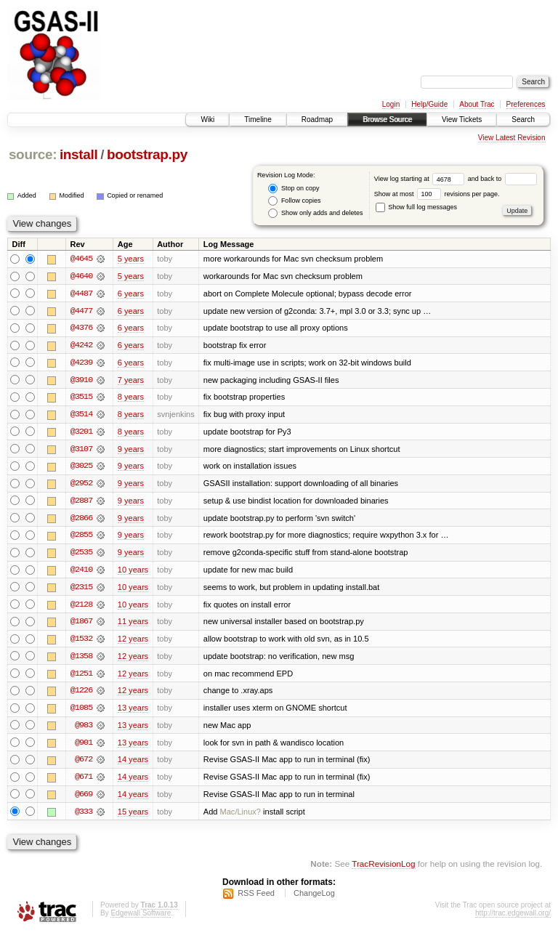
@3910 (81, 381)
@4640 (81, 276)
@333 (83, 816)
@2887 (81, 503)
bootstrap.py (147, 154)
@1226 (81, 694)
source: (33, 154)
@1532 (81, 642)
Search (523, 120)
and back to (502, 178)
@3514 (81, 415)
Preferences (526, 104)
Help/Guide (429, 104)
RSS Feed (256, 898)
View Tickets (462, 120)
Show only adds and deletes (315, 213)
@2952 (81, 485)
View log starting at (421, 178)
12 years (133, 642)
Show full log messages (416, 207)
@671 (83, 782)
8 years (131, 398)
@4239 (81, 363)
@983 (83, 729)
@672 (83, 764)
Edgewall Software (140, 919)
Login (391, 104)
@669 (83, 799)
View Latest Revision (512, 138)
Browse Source (387, 120)
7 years (131, 380)
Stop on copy (293, 188)
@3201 (81, 433)
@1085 (81, 712)
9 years (131, 450)
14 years (133, 764)
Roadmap (317, 120)
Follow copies (294, 201)
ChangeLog (314, 898)
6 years (131, 293)
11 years (133, 624)
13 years (133, 712)
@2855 (81, 537)
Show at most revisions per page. (437, 194)
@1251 (81, 677)
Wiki (207, 120)
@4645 (81, 258)
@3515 (81, 398)
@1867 (81, 625)
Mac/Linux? (241, 816)
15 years (133, 816)
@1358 (81, 660)
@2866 (81, 520)
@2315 (81, 590)
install (79, 154)
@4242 (81, 346)
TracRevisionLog (383, 869)
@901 (83, 747)
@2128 (81, 607)
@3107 (81, 450)
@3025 (81, 468)
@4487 (81, 293)
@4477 (81, 311)
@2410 (81, 572)
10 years (133, 572)
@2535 (81, 555)
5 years (131, 258)
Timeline (257, 120)
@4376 (81, 328)
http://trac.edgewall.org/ (513, 919)
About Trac (476, 104)
